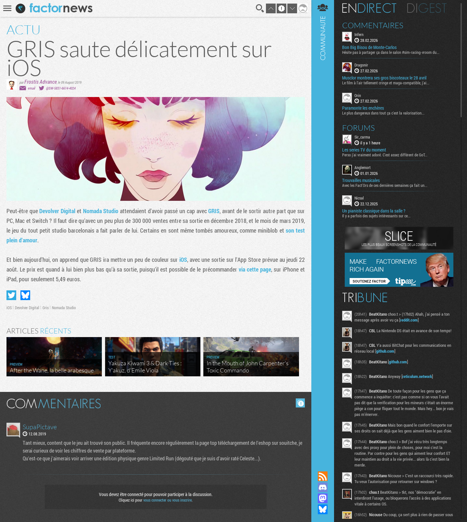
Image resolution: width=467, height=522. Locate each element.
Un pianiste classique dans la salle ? (373, 210)
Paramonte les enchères (363, 108)
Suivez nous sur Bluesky (323, 509)
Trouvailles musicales (361, 180)
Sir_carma (362, 137)
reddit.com (409, 320)
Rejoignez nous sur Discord (323, 487)
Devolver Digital (57, 211)
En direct (369, 8)
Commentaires (372, 25)
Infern (359, 34)
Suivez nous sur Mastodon (323, 498)
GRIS (214, 211)
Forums (358, 128)
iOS (183, 259)
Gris (45, 307)
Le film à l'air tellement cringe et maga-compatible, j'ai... (385, 82)
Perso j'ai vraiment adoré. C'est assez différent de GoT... (384, 154)
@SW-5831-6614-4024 (61, 88)
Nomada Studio (101, 211)
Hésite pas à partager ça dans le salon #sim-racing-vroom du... (390, 52)
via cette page (255, 269)
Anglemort (362, 167)
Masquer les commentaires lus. (300, 402)
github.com (385, 351)
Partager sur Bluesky (25, 295)
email (31, 88)
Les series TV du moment (364, 149)
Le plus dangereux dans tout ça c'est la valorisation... (383, 112)
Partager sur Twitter (11, 295)
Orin (357, 95)
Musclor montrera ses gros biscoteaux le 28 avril (384, 77)
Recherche (260, 8)
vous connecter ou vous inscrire (167, 500)
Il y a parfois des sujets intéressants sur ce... (376, 215)
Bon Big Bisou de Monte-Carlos (369, 47)
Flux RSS (323, 476)
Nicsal (359, 197)
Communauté (323, 229)
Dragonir (361, 64)
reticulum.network (417, 376)
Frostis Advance (40, 81)
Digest (427, 8)
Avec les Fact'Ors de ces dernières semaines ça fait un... (384, 185)
